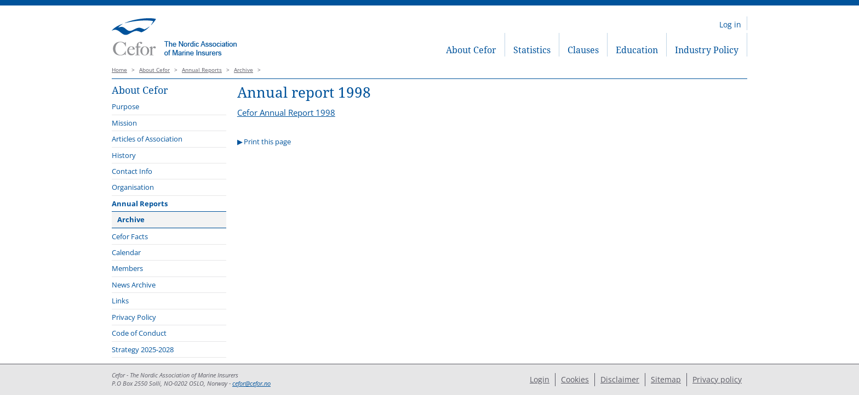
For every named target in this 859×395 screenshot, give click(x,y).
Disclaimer (619, 379)
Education (637, 50)
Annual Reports (202, 70)
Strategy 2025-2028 (143, 349)
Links (120, 301)
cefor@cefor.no (251, 383)
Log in (730, 24)
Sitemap (666, 379)
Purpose (125, 106)
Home (119, 70)
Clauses (583, 50)
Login (539, 379)
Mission (124, 123)
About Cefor (471, 50)
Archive (243, 70)
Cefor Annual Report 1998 (286, 112)
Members (127, 268)
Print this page (267, 141)
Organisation (133, 187)
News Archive (134, 285)
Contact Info (132, 171)
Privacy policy (717, 379)
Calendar (126, 252)
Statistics (532, 50)
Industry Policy (706, 50)
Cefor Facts (130, 236)
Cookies (575, 379)
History (124, 155)
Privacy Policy (134, 317)
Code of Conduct (139, 333)
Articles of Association (147, 139)
